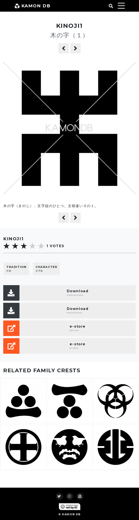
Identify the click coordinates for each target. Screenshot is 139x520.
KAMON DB (32, 5)
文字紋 (46, 268)
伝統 (16, 268)
